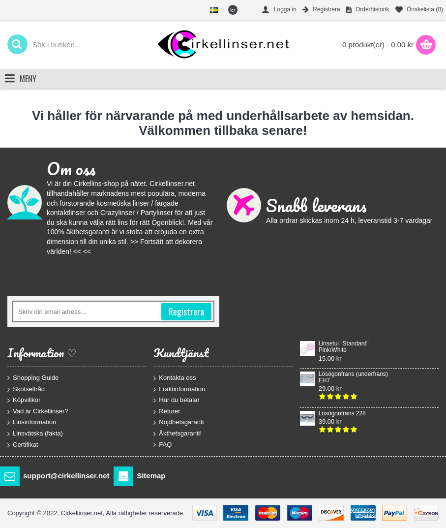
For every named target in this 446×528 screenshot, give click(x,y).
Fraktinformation (179, 389)
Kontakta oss (174, 378)
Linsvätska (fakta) (35, 434)
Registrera (186, 311)
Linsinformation (31, 422)
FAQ (162, 444)
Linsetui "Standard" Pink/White (344, 347)
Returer (166, 411)
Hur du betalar (176, 400)
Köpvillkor (23, 400)
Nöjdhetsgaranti (178, 422)
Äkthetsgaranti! (177, 434)
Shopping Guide (33, 378)
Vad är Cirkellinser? (37, 411)
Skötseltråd (26, 389)
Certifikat (22, 444)
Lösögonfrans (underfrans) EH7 (353, 377)
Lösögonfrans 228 (342, 413)
